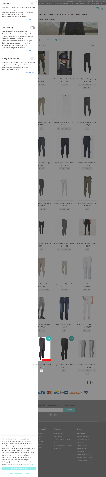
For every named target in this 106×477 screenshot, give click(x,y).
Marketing (32, 27)
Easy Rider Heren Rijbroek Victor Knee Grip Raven (41, 365)
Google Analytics (32, 58)
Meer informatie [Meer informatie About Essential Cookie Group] (30, 20)
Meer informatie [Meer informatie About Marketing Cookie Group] (30, 51)
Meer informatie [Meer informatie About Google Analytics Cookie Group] (30, 72)
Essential (32, 3)
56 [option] (41, 371)
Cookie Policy (28, 464)
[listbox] (42, 370)
